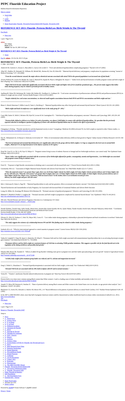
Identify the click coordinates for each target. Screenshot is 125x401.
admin (3, 42)
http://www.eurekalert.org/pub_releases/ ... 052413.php (18, 201)
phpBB (11, 388)
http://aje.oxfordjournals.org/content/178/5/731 (15, 196)
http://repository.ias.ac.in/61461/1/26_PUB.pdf (15, 231)
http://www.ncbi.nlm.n (8, 296)
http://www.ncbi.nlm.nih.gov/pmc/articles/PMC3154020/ (18, 281)
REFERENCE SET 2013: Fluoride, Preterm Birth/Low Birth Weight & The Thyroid (43, 28)
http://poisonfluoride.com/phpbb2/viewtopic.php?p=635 (18, 131)
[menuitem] (6, 19)
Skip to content (5, 12)
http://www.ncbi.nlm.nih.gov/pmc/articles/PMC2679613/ (18, 214)
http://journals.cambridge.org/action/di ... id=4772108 (17, 255)
